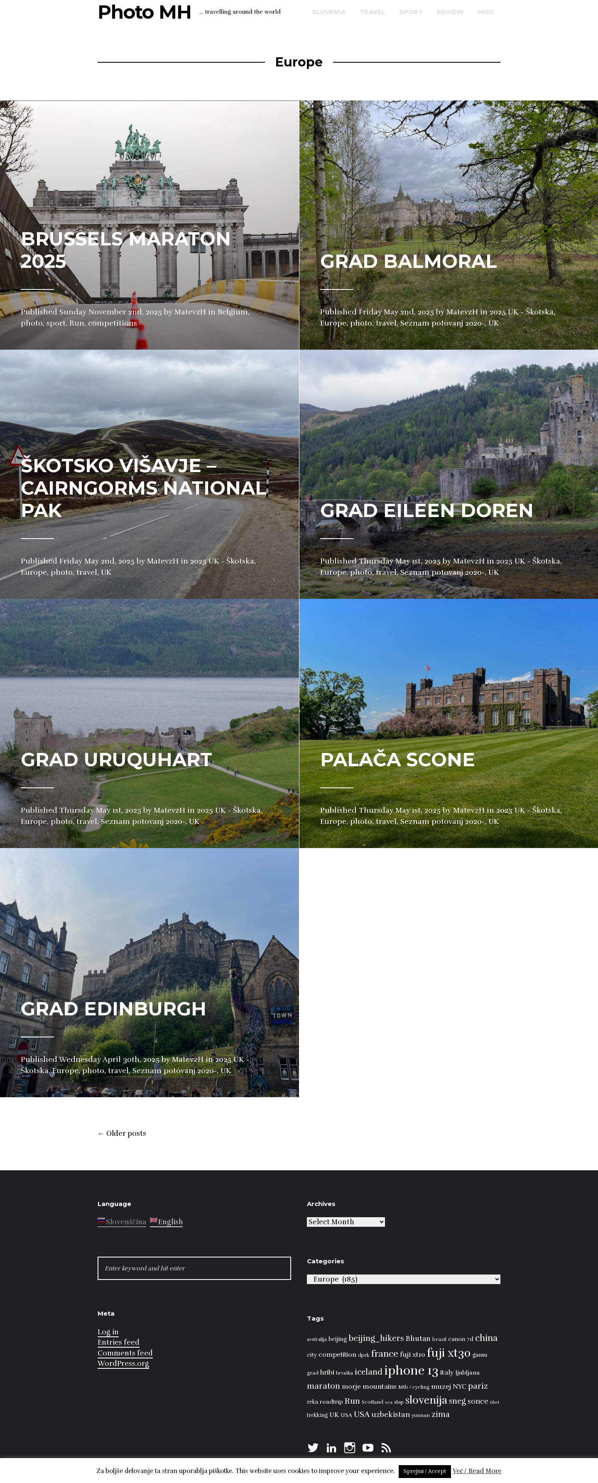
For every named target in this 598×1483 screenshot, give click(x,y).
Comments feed (125, 1353)
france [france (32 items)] (384, 1353)
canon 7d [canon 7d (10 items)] (460, 1339)
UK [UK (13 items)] (334, 1415)
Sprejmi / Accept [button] (425, 1471)
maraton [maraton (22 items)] (323, 1386)
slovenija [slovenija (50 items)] (426, 1400)
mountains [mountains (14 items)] (380, 1386)
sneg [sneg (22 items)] (457, 1401)
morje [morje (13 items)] (351, 1386)
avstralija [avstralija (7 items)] (317, 1339)
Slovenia (329, 12)
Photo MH (144, 11)
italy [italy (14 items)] (447, 1372)
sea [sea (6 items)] (388, 1402)
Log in (108, 1332)
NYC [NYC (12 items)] (459, 1386)
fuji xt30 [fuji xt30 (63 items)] (449, 1353)
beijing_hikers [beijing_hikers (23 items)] (376, 1338)
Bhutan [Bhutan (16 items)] (418, 1338)
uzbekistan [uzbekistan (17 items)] (390, 1414)
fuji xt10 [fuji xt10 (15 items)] (412, 1354)
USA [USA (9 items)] (346, 1415)
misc (486, 12)
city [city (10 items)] (312, 1354)
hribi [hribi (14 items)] (327, 1372)
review (450, 12)
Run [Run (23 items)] (352, 1401)
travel (372, 12)
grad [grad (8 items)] (313, 1373)
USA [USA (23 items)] (362, 1414)
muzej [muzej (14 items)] (441, 1386)
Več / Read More (477, 1471)
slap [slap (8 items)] (399, 1402)
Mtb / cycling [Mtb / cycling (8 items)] (413, 1387)
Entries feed (119, 1342)
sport (411, 12)
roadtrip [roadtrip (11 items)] (331, 1401)
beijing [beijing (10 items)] (337, 1339)
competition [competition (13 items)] (337, 1355)
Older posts (122, 1133)
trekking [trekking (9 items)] (317, 1415)
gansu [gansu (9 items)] (480, 1355)
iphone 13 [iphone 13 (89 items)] (411, 1370)
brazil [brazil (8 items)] (439, 1339)
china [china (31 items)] (486, 1337)
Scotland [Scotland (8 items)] (372, 1402)
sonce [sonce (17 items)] (478, 1401)
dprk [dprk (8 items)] (364, 1355)
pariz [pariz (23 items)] (478, 1386)
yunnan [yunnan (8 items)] (421, 1415)
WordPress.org (123, 1363)
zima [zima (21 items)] (440, 1414)
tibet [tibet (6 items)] (495, 1402)
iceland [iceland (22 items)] (368, 1372)
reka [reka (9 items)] (312, 1402)
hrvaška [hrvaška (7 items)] (344, 1373)
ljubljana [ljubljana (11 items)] (468, 1372)
